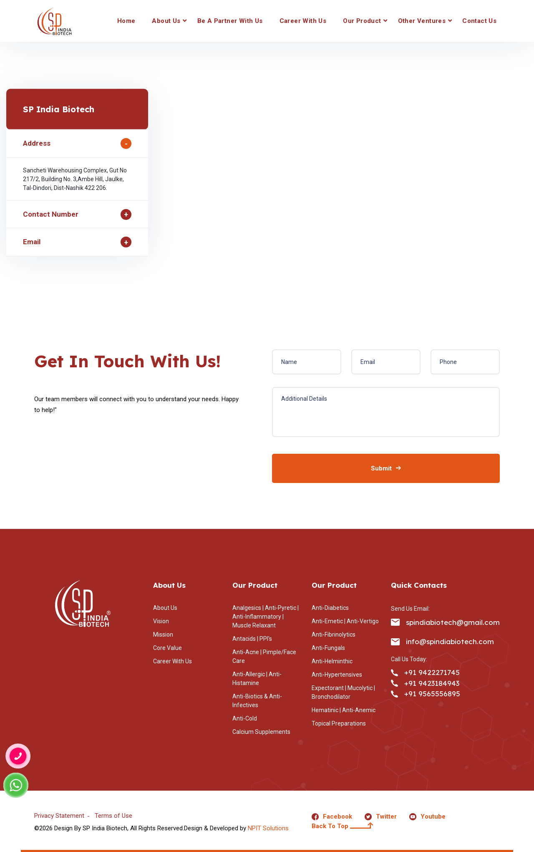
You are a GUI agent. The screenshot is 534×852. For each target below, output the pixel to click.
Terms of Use (113, 815)
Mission (163, 634)
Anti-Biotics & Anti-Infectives (257, 700)
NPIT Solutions (268, 828)
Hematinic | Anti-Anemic (343, 710)
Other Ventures (422, 21)
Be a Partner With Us (230, 21)
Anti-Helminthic (332, 661)
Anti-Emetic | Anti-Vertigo (345, 621)
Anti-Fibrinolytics (333, 634)
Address (36, 143)
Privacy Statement (59, 815)
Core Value (167, 648)
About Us (166, 21)
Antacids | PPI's (252, 638)
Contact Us (479, 21)
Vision (161, 621)
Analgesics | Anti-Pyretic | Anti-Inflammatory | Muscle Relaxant (265, 616)
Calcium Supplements (261, 731)
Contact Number (50, 214)
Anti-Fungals (328, 648)
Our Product (362, 21)
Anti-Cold (244, 718)
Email (31, 242)
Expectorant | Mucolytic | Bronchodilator (343, 692)
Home (126, 21)
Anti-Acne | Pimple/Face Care (264, 656)
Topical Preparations (339, 723)
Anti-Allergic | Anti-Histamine (257, 678)
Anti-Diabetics (330, 607)
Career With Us (303, 21)
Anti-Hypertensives (337, 674)
